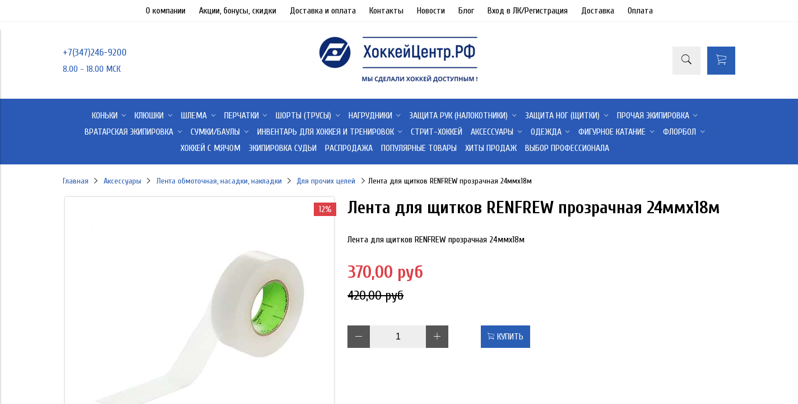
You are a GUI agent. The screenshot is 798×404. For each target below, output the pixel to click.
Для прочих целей (325, 181)
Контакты (386, 11)
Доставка (597, 11)
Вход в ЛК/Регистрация (528, 11)
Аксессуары (122, 181)
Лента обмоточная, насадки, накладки (219, 181)
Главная (76, 181)
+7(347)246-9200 (95, 52)
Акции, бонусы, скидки (237, 11)
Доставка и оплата (323, 11)
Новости (431, 11)
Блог (466, 11)
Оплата (640, 11)
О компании (165, 11)
